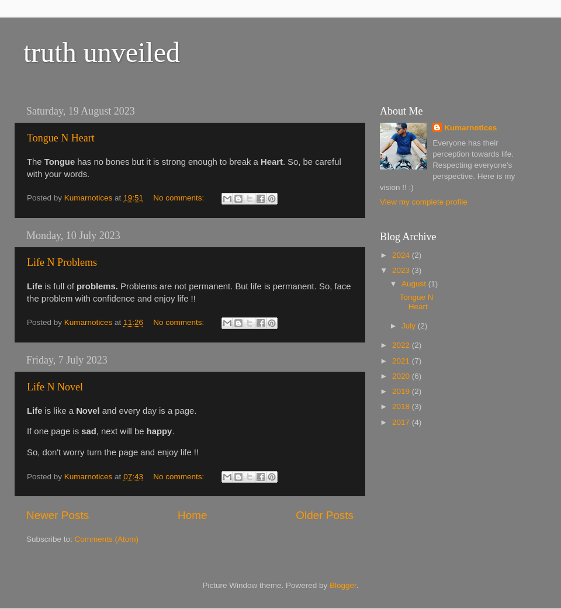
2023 (402, 270)
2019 (402, 391)
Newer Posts (57, 515)
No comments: (179, 197)
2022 (402, 345)
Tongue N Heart (61, 138)
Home (192, 515)
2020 (402, 376)
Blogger (343, 585)
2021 (402, 361)
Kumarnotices (470, 127)
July (409, 325)
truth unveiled (101, 52)
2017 (402, 422)
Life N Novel (55, 387)
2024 (402, 255)
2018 (402, 406)
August (414, 283)
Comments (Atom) (107, 539)
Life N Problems (62, 262)
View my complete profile (424, 202)
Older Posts (325, 515)
